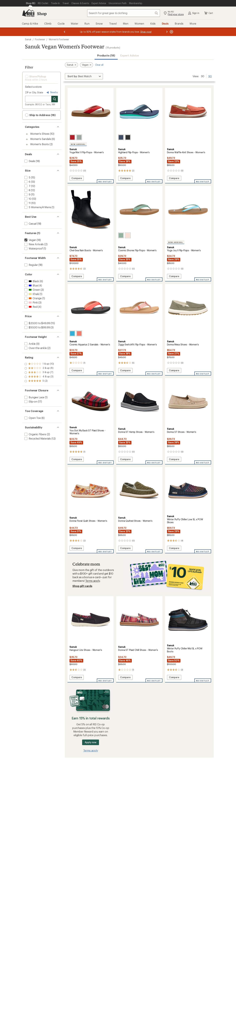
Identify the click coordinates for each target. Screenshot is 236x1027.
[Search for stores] (54, 99)
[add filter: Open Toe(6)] (32, 417)
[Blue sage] (79, 137)
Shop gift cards (82, 585)
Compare (76, 179)
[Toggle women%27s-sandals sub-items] (27, 139)
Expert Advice (129, 55)
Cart (208, 13)
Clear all (99, 64)
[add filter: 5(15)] (27, 177)
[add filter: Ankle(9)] (30, 343)
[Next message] (167, 32)
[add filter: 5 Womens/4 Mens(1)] (37, 207)
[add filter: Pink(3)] (31, 302)
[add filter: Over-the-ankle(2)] (35, 347)
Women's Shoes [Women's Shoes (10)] (39, 133)
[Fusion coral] (79, 333)
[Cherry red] (72, 137)
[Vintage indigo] (121, 137)
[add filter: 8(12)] (27, 190)
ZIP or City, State (34, 92)
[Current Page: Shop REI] (31, 3)
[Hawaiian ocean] (72, 333)
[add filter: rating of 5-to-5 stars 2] (39, 364)
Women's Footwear (59, 39)
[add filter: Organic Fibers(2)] (35, 434)
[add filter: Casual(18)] (30, 223)
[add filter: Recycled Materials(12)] (37, 438)
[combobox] (123, 13)
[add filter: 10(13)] (27, 198)
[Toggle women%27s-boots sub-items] (27, 145)
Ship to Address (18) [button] (40, 115)
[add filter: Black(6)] (31, 281)
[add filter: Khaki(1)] (31, 293)
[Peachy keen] (128, 235)
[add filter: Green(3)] (32, 289)
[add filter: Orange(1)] (33, 298)
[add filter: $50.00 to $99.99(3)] (37, 327)
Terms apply (92, 580)
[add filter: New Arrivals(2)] (34, 244)
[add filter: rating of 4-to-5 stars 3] (39, 368)
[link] (90, 111)
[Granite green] (121, 235)
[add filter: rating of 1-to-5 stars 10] (39, 381)
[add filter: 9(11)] (27, 194)
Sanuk (28, 39)
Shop (42, 13)
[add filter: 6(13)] (27, 181)
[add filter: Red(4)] (30, 306)
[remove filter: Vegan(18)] (30, 239)
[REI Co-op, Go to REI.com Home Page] (28, 13)
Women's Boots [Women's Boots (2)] (39, 144)
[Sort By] (84, 76)
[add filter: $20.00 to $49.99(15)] (37, 323)
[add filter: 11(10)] (27, 202)
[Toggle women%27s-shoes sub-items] (27, 134)
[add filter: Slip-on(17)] (30, 401)
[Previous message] (65, 32)
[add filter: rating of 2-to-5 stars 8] (39, 377)
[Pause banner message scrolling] (171, 32)
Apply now (90, 742)
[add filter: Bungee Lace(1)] (34, 397)
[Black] (128, 137)
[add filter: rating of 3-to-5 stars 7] (39, 372)
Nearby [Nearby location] (52, 92)
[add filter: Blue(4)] (31, 285)
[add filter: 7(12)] (27, 185)
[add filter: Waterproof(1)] (33, 248)
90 (210, 76)
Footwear (40, 39)
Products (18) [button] (106, 55)
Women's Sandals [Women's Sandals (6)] (40, 138)
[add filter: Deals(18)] (29, 161)
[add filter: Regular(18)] (31, 264)
